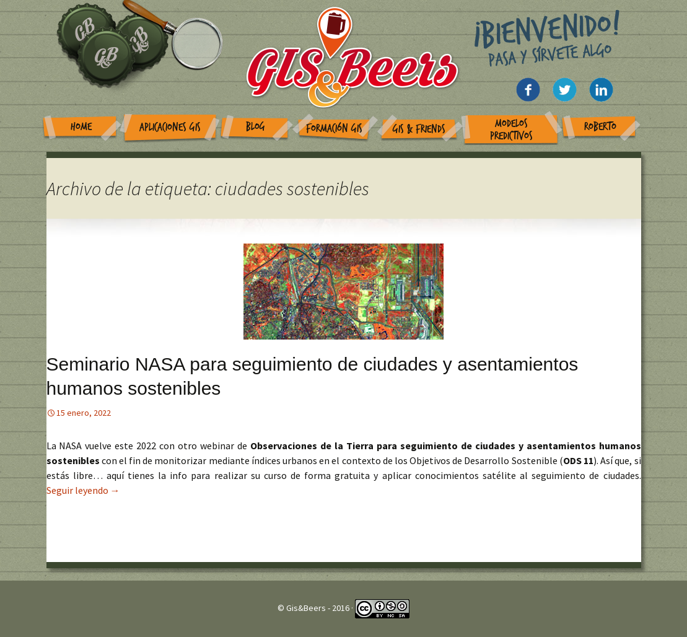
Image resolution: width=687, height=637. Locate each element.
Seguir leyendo (83, 490)
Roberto (600, 126)
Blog (255, 126)
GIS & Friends (419, 129)
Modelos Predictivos (511, 130)
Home (81, 126)
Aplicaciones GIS (170, 127)
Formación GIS (334, 128)
